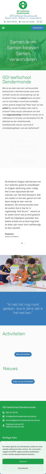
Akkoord (23, 461)
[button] (3, 28)
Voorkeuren (23, 468)
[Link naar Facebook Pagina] (38, 22)
